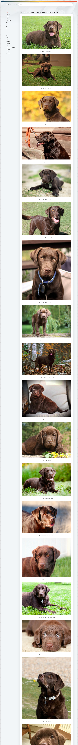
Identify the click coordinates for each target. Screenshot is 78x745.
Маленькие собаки (10, 47)
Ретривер (8, 43)
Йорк (7, 39)
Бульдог (8, 24)
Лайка (7, 16)
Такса (7, 26)
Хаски (7, 37)
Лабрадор (8, 20)
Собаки (7, 45)
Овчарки (8, 49)
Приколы (8, 14)
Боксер (7, 51)
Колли (7, 33)
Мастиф (8, 41)
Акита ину (8, 53)
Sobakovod (11, 5)
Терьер (7, 29)
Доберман (8, 31)
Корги (7, 18)
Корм (7, 22)
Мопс (7, 55)
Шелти (7, 35)
